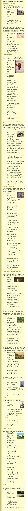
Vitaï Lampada (6, 346)
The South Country (7, 428)
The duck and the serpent (8, 26)
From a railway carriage (8, 5)
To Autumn (5, 309)
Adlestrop (5, 484)
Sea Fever (5, 375)
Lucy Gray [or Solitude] (8, 54)
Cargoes (4, 397)
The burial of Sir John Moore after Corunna (12, 271)
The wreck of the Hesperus (8, 186)
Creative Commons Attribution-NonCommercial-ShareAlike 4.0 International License (15, 508)
